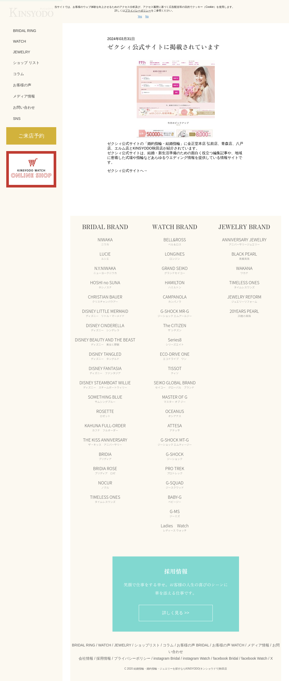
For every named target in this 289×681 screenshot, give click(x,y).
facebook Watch (254, 658)
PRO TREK (174, 470)
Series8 (175, 341)
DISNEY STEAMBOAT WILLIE (105, 384)
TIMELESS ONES (105, 499)
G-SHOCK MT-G (175, 441)
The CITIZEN (174, 327)
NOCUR (105, 484)
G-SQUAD (175, 484)
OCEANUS (174, 413)
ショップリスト (147, 645)
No (147, 16)
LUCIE (105, 256)
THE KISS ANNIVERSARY (105, 441)
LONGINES (175, 256)
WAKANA (244, 270)
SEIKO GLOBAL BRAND (175, 384)
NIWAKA (105, 241)
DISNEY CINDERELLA (105, 327)
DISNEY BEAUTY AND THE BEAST (105, 341)
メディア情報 (24, 96)
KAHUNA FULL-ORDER (105, 427)
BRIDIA (105, 456)
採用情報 (103, 658)
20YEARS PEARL (244, 313)
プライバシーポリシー (132, 658)
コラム (18, 74)
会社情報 (86, 658)
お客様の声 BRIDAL (193, 645)
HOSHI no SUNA (105, 284)
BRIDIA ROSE (105, 470)
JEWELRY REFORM (244, 298)
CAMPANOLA (174, 298)
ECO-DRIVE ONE (175, 356)
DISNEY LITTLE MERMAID (105, 313)
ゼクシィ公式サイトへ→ (127, 170)
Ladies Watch (175, 527)
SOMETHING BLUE (105, 399)
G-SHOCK (175, 456)
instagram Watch (196, 658)
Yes (140, 16)
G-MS (174, 513)
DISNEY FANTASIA (105, 370)
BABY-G (175, 499)
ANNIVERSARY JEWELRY (244, 241)
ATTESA (174, 427)
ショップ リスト (26, 63)
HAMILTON (175, 284)
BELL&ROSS (175, 241)
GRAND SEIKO (175, 270)
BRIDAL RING (24, 31)
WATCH (19, 41)
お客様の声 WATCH (228, 645)
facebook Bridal (225, 658)
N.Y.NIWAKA (105, 270)
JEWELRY (21, 52)
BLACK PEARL (244, 256)
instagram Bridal (166, 658)
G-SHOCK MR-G (175, 313)
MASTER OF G (174, 399)
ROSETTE (105, 413)
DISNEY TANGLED (105, 356)
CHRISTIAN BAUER (105, 298)
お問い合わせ (24, 107)
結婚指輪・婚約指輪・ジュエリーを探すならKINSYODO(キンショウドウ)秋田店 (180, 668)
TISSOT (175, 370)
